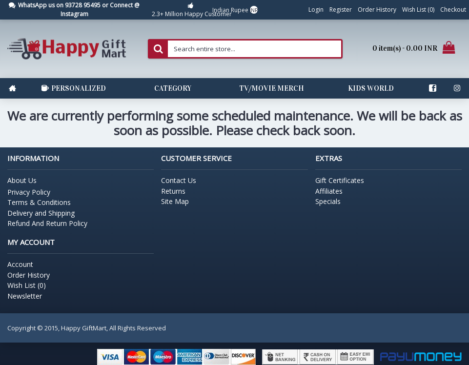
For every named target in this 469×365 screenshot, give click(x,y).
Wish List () (26, 285)
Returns (173, 191)
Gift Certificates (339, 180)
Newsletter (24, 296)
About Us (22, 180)
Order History (28, 275)
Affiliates (329, 191)
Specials (328, 201)
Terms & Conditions (39, 202)
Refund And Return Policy (47, 223)
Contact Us (178, 180)
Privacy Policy (28, 192)
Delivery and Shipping (41, 213)
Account (20, 264)
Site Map (175, 201)
